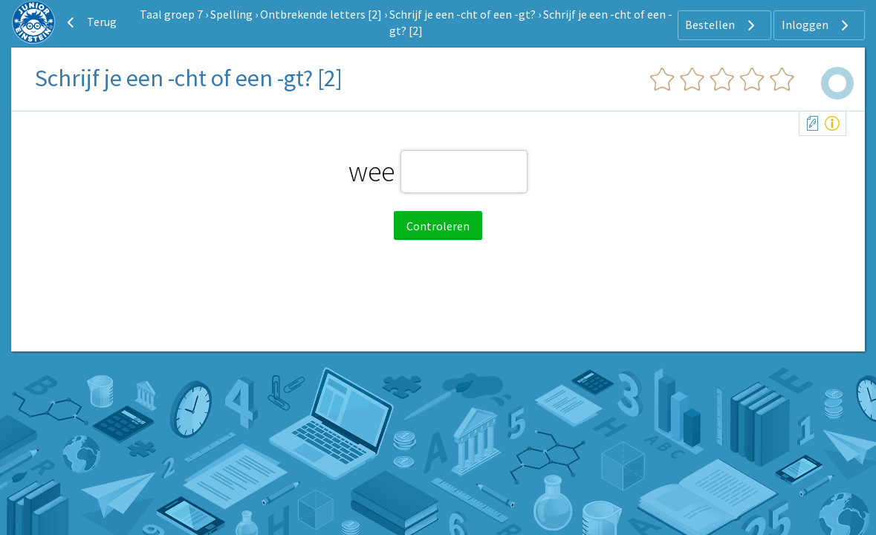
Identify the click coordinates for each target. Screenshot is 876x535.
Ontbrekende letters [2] (321, 14)
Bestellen (722, 25)
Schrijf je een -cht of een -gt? (462, 14)
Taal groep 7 (171, 14)
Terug (90, 22)
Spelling (231, 14)
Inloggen (817, 25)
